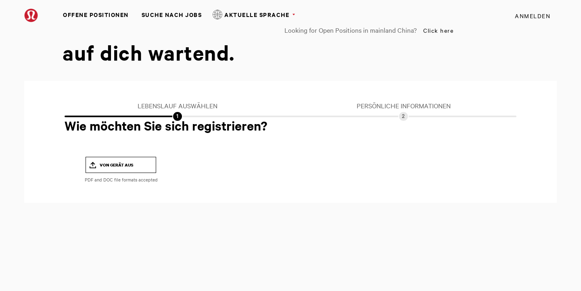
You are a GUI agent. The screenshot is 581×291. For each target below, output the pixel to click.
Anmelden (532, 16)
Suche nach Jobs (172, 14)
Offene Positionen (96, 14)
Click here (438, 30)
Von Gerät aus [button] (117, 165)
